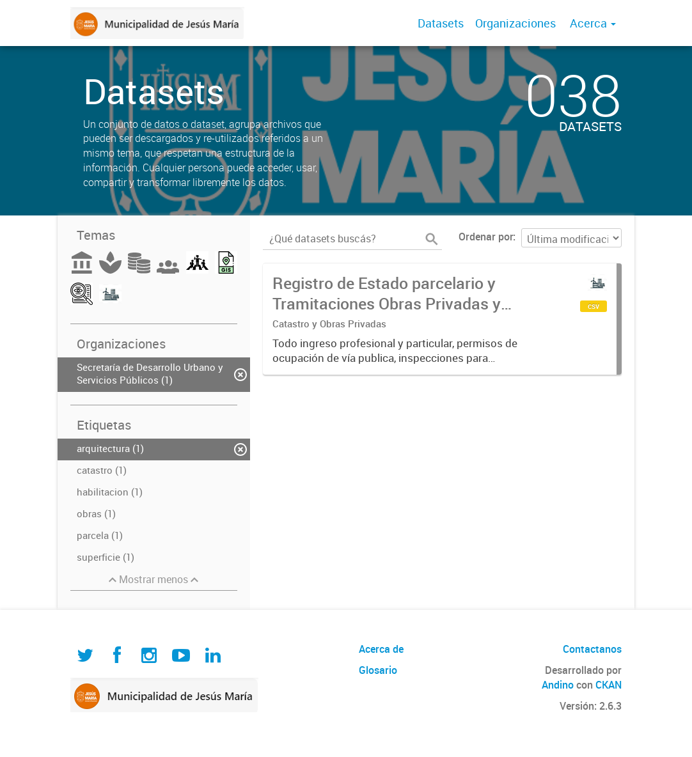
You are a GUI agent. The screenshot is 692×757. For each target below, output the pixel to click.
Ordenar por (486, 236)
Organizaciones (515, 23)
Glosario (378, 670)
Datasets (441, 23)
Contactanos (592, 649)
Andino (558, 685)
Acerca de (381, 649)
